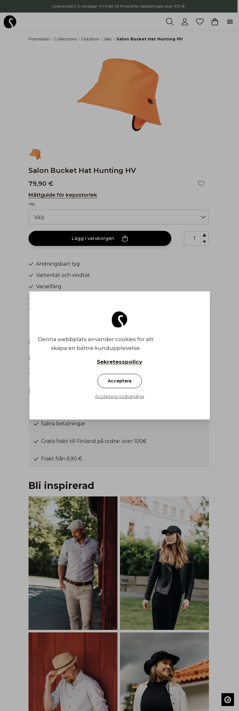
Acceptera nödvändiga (119, 396)
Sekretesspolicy (119, 362)
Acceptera (120, 381)
